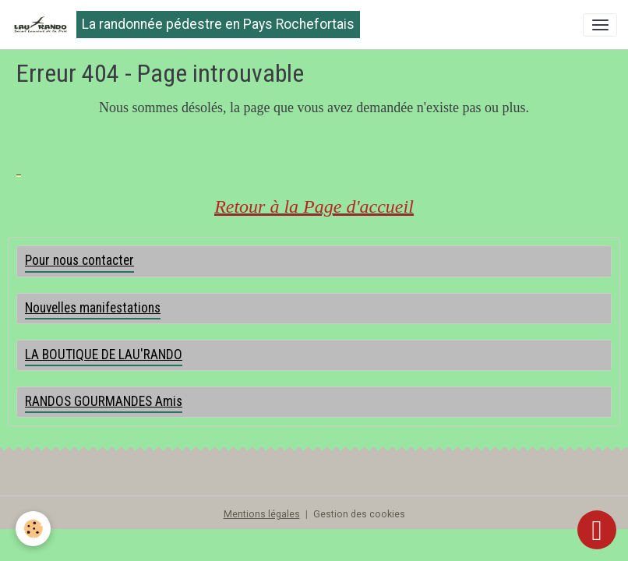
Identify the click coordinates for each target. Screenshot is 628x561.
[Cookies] (33, 528)
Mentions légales (262, 514)
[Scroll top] (596, 529)
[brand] (185, 24)
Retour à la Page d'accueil (314, 206)
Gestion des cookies (359, 514)
